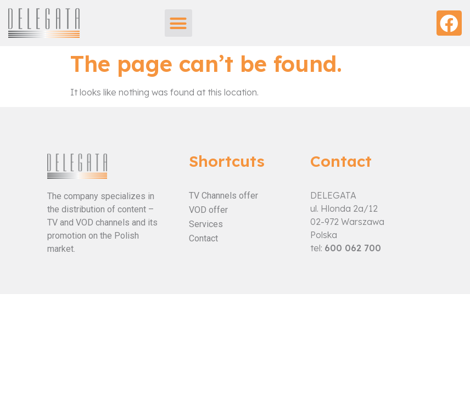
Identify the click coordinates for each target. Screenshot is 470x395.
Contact (203, 238)
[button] (178, 23)
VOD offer (208, 210)
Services (206, 224)
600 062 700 (352, 247)
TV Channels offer (223, 195)
